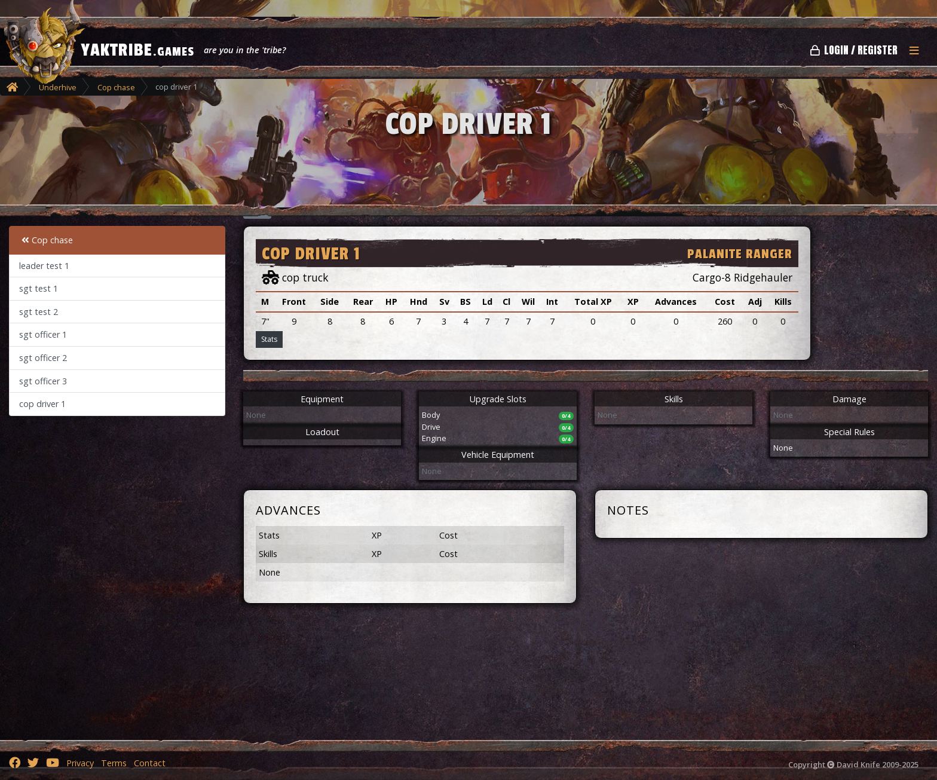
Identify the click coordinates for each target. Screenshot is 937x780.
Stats (269, 339)
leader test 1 (44, 265)
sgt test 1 (38, 288)
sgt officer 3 (43, 381)
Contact (150, 763)
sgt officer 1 (43, 334)
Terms (114, 763)
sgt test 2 (38, 311)
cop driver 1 (42, 403)
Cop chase (116, 87)
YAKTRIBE (137, 50)
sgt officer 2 (43, 357)
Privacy (80, 763)
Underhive (57, 87)
